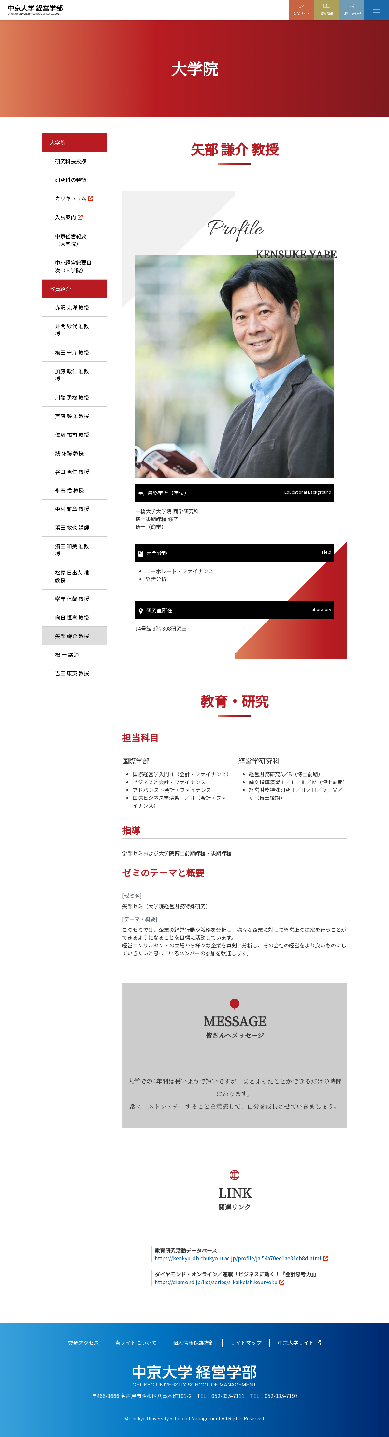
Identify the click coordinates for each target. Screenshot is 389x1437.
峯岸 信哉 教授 (72, 599)
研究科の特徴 (70, 179)
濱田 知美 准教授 (72, 550)
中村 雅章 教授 (72, 509)
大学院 (57, 142)
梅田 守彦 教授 (72, 352)
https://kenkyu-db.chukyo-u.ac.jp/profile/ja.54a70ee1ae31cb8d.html (238, 1257)
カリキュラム (70, 198)
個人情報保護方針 (193, 1342)
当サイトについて (136, 1342)
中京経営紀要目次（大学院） (73, 266)
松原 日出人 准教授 (72, 576)
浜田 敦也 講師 (72, 527)
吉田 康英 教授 (72, 673)
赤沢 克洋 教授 (72, 307)
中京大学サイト (296, 1342)
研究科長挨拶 (70, 161)
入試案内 (65, 217)
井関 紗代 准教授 (72, 330)
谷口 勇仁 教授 (72, 472)
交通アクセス (83, 1342)
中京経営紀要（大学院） (70, 240)
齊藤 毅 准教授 (72, 416)
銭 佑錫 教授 (69, 453)
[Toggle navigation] (376, 10)
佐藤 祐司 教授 (72, 434)
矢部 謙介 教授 (72, 636)
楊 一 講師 (67, 654)
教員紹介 (60, 289)
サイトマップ (246, 1342)
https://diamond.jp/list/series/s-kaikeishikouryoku (216, 1281)
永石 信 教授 (69, 490)
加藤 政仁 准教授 (72, 375)
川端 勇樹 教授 (72, 397)
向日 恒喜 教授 (72, 617)
